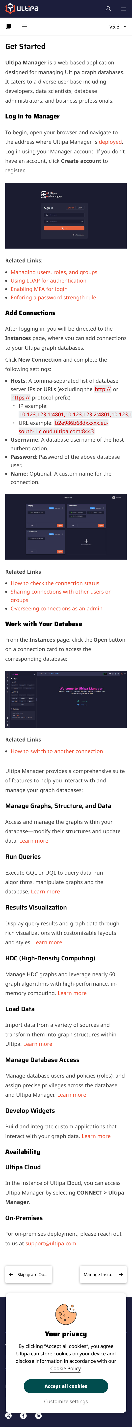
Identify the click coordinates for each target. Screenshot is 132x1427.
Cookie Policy (65, 1368)
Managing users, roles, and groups (54, 272)
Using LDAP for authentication (48, 280)
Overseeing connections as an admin (57, 608)
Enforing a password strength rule (53, 297)
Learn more (33, 840)
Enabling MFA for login (39, 288)
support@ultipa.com (51, 1243)
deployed (110, 141)
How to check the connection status (55, 583)
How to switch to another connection (57, 751)
